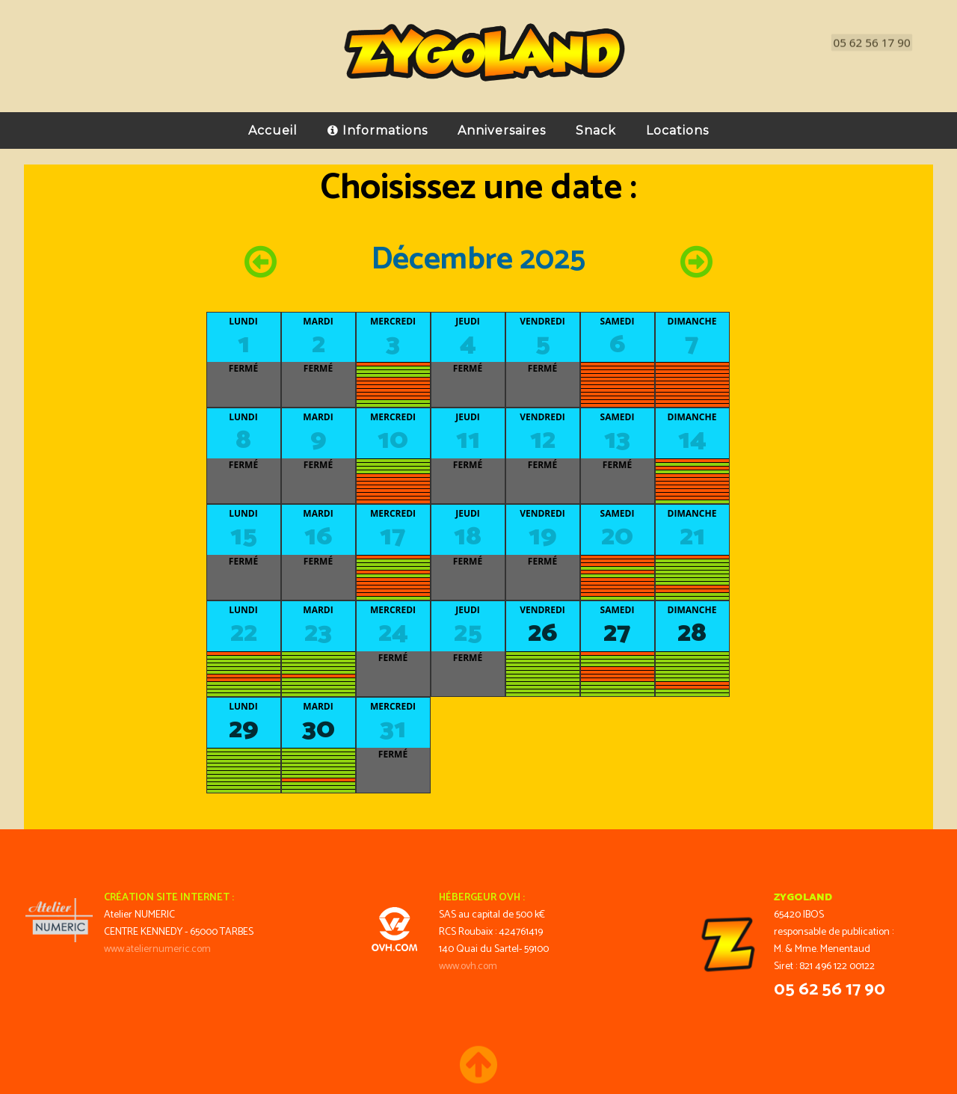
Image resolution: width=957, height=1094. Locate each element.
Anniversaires (502, 134)
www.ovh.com (468, 966)
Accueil (273, 134)
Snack (596, 134)
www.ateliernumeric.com (157, 949)
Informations (377, 134)
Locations (677, 134)
